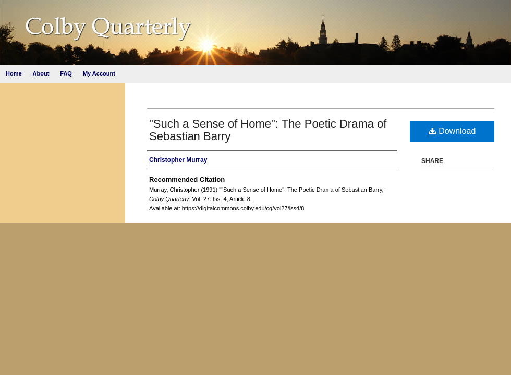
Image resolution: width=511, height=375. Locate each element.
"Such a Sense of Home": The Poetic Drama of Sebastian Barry (267, 130)
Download (452, 131)
